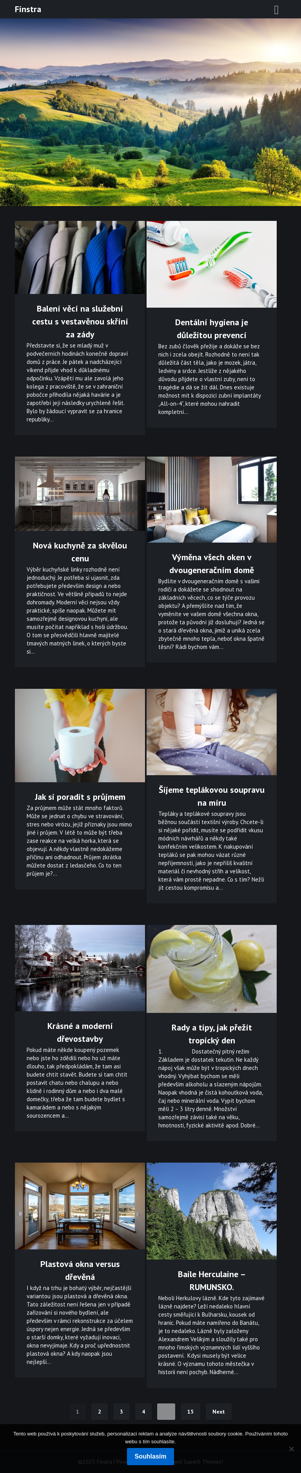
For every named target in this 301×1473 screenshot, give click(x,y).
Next (218, 1411)
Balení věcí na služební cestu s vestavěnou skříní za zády (80, 321)
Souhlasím (151, 1456)
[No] (291, 1449)
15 (190, 1411)
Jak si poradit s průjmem (80, 796)
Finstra (28, 9)
